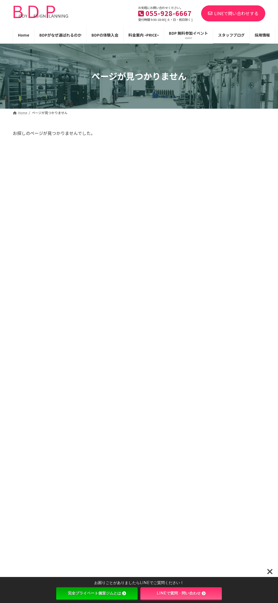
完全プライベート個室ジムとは (97, 593)
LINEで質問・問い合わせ (181, 593)
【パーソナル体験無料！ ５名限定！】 (244, 195)
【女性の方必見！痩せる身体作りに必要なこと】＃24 (242, 322)
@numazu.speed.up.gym (41, 534)
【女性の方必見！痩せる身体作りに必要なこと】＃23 (242, 431)
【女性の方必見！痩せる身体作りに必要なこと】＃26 (242, 260)
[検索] (253, 134)
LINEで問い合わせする (233, 13)
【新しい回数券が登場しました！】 (242, 165)
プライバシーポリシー (66, 508)
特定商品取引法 (111, 508)
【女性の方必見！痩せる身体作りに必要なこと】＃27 (242, 229)
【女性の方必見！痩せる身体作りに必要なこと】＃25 (242, 291)
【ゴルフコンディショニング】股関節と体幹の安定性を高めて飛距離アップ (242, 397)
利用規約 (26, 508)
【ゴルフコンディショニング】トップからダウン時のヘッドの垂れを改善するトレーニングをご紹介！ (242, 358)
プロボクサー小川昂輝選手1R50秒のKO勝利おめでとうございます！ (242, 461)
